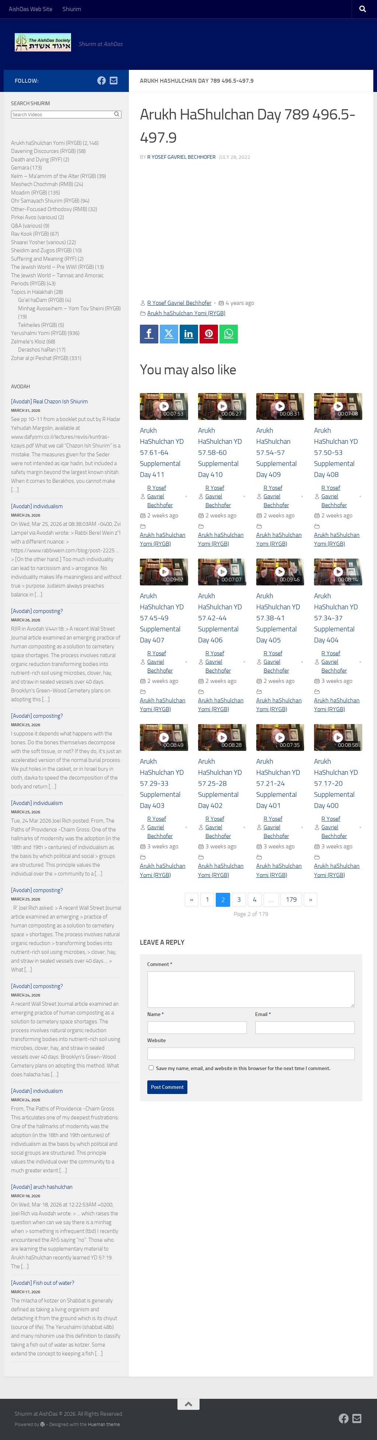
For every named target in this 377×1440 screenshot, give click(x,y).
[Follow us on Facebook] (101, 80)
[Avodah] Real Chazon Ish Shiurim (49, 401)
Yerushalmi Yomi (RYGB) (39, 333)
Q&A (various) (26, 225)
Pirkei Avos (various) (34, 217)
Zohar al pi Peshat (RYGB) (39, 358)
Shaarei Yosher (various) (38, 242)
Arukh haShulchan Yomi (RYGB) (186, 313)
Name (155, 1015)
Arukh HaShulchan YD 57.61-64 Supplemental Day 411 (164, 453)
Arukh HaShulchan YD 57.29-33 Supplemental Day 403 (164, 784)
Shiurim (72, 9)
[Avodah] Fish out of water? (42, 1283)
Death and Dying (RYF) (36, 159)
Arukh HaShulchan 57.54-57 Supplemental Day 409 (277, 453)
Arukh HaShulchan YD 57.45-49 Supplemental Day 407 (164, 618)
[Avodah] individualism (37, 506)
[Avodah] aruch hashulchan (42, 1187)
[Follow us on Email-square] (113, 80)
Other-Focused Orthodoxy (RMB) (49, 209)
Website (156, 1041)
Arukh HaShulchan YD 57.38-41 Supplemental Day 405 (280, 618)
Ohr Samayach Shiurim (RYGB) (45, 200)
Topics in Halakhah (32, 292)
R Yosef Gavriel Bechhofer (181, 157)
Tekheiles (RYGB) (37, 325)
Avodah (20, 387)
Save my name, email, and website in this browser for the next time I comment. (243, 1069)
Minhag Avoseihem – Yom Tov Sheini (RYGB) (69, 308)
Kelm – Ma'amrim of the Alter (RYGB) (53, 176)
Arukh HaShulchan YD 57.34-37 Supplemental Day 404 (338, 618)
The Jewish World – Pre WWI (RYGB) (52, 267)
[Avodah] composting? (37, 611)
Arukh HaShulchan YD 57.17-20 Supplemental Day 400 (338, 784)
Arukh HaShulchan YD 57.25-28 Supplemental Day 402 (222, 784)
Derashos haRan (37, 349)
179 (291, 901)
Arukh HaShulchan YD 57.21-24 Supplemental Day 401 (280, 784)
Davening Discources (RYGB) (43, 151)
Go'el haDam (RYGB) (41, 300)
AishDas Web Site (30, 9)
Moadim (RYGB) (29, 192)
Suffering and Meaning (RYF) (44, 259)
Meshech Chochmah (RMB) (42, 184)
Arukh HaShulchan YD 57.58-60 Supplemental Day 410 (222, 453)
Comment (159, 965)
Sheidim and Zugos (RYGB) (41, 250)
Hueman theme (104, 1424)
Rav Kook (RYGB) (30, 234)
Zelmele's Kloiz (28, 341)
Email (263, 1015)
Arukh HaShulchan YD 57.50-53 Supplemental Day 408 (338, 453)
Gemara (20, 167)
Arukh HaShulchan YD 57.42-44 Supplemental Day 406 (222, 618)
